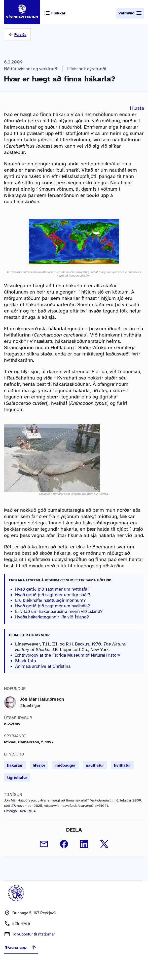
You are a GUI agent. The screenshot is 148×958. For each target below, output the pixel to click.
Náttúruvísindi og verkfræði (31, 69)
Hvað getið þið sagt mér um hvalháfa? (52, 606)
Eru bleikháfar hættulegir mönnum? (50, 600)
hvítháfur (122, 765)
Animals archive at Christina (42, 666)
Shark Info (25, 660)
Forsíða (20, 34)
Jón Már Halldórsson (42, 699)
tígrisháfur (17, 777)
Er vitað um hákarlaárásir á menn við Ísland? (58, 611)
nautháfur (95, 765)
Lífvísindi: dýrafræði (86, 69)
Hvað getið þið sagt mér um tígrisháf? (52, 594)
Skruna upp (21, 947)
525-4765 (21, 923)
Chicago (10, 811)
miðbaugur (65, 765)
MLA (32, 811)
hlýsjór (39, 765)
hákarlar (15, 765)
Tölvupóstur (33, 934)
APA (23, 811)
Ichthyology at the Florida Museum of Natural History (67, 655)
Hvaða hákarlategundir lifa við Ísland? (52, 617)
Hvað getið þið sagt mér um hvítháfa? (52, 589)
